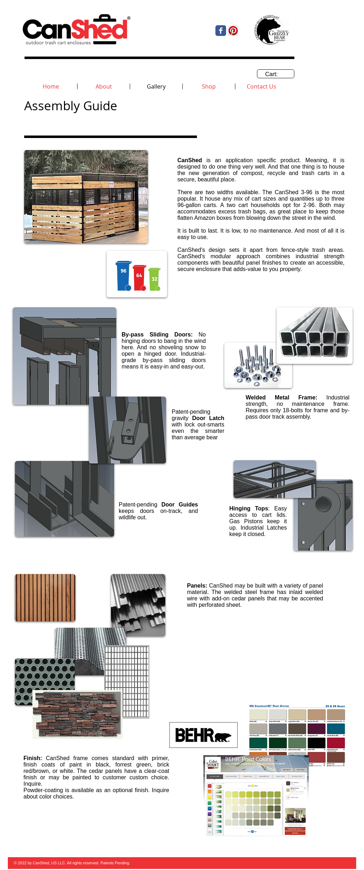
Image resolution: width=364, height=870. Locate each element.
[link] (276, 74)
